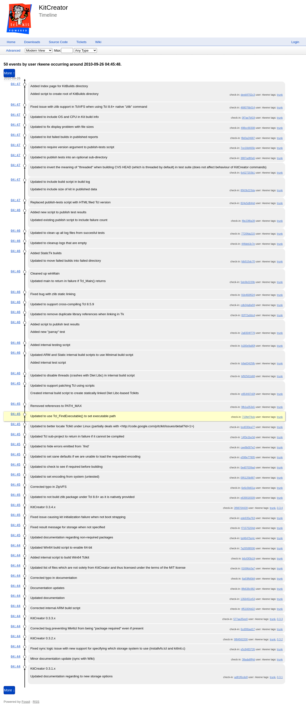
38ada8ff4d (248, 659)
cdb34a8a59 (248, 305)
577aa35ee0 (240, 619)
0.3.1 (280, 677)
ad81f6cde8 (241, 677)
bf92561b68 (248, 376)
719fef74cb (248, 416)
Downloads (32, 42)
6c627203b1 (248, 172)
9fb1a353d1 (248, 406)
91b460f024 (248, 294)
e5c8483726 (248, 649)
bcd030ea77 (248, 427)
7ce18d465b (248, 147)
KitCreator (53, 7)
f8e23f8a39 (248, 220)
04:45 (15, 383)
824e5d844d (248, 203)
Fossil (26, 701)
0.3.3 (280, 619)
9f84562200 (241, 639)
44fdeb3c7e (248, 243)
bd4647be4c (248, 538)
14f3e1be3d (248, 437)
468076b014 (248, 107)
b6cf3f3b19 (248, 558)
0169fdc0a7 (248, 568)
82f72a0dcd (248, 315)
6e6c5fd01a (248, 487)
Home (11, 42)
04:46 (15, 210)
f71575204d (248, 528)
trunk (280, 94)
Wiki (98, 42)
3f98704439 (241, 507)
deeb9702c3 (248, 94)
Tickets (81, 42)
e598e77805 (248, 457)
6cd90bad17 (248, 629)
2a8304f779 (248, 332)
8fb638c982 (248, 588)
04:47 (15, 84)
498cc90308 (248, 127)
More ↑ (9, 73)
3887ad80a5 (248, 158)
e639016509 (248, 497)
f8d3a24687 (248, 138)
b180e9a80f (248, 345)
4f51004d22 (248, 608)
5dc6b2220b (248, 282)
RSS (36, 701)
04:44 (15, 545)
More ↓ (9, 690)
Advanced (13, 50)
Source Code (58, 42)
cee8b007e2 (248, 447)
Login (295, 42)
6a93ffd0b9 (248, 578)
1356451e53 (248, 598)
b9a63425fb (248, 363)
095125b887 (248, 477)
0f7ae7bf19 (248, 117)
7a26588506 (248, 548)
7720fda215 (248, 233)
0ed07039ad (248, 467)
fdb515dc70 (248, 261)
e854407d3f (248, 393)
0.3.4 (280, 507)
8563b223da (248, 190)
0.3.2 (280, 639)
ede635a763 (248, 518)
